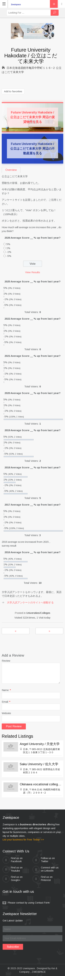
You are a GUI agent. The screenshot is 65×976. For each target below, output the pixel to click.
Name (6, 690)
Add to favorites (13, 91)
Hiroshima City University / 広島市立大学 (15, 631)
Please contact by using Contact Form (29, 902)
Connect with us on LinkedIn (46, 869)
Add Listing (54, 4)
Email (6, 701)
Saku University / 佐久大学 (39, 764)
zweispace (29, 968)
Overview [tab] (11, 169)
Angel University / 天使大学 (40, 744)
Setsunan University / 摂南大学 (49, 631)
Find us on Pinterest (43, 878)
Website (6, 713)
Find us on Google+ (13, 878)
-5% (8, 255)
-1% (8, 251)
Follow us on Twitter (44, 860)
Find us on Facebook (13, 860)
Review (6, 660)
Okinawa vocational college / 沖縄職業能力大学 (41, 784)
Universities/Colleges (38, 612)
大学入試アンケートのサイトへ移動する (30, 602)
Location (61, 4)
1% (8, 248)
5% (8, 244)
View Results (32, 272)
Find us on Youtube (13, 869)
